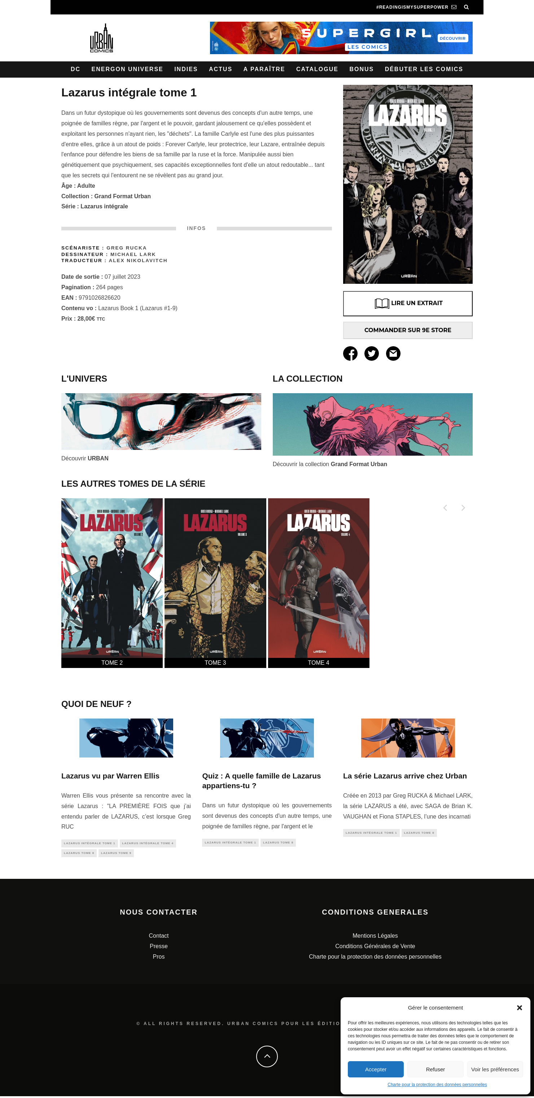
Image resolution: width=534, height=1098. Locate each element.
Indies (186, 69)
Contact (158, 937)
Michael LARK (133, 254)
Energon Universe (127, 69)
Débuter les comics (424, 69)
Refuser (435, 1069)
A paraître (264, 69)
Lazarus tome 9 (116, 854)
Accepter (375, 1069)
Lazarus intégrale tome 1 (89, 843)
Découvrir (85, 458)
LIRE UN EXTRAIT (408, 304)
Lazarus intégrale (104, 206)
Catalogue (317, 69)
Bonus (361, 69)
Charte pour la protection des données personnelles (437, 1084)
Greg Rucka (126, 248)
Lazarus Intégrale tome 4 (148, 843)
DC (75, 69)
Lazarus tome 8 (79, 854)
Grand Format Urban (123, 196)
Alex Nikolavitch (138, 260)
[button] (519, 1007)
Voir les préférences (495, 1069)
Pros (159, 958)
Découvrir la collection (330, 464)
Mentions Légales (375, 937)
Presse (159, 948)
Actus (220, 69)
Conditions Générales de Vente (375, 948)
